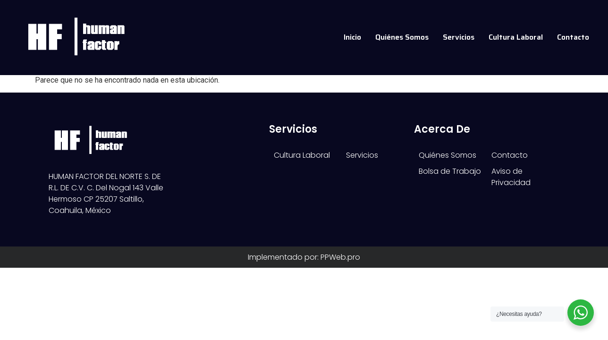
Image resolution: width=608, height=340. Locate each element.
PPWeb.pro (340, 291)
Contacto (573, 37)
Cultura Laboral (516, 37)
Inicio (352, 37)
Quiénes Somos (402, 37)
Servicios (458, 37)
